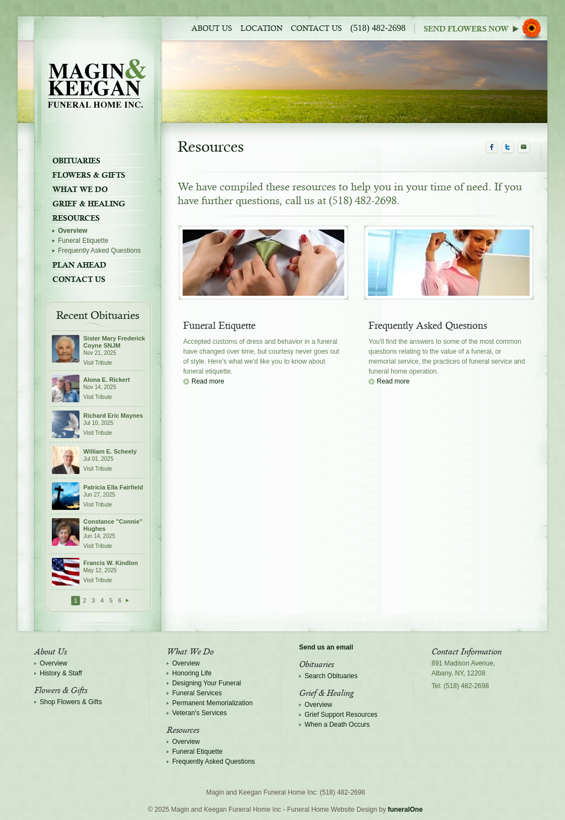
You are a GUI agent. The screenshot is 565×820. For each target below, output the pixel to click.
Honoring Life (191, 673)
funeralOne (405, 809)
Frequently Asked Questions (99, 250)
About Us (211, 29)
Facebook (491, 147)
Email (523, 147)
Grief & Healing (88, 203)
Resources (76, 218)
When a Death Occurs (337, 724)
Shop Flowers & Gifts (71, 702)
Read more (207, 381)
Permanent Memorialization (212, 703)
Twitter (507, 147)
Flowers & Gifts (88, 175)
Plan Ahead (79, 264)
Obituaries (76, 160)
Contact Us (316, 29)
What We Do (80, 189)
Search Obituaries (331, 676)
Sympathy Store (485, 28)
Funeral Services (197, 693)
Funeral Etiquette (83, 240)
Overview (72, 231)
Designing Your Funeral (206, 683)
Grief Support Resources (341, 714)
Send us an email (326, 647)
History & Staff (61, 673)
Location (261, 29)
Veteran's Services (199, 713)
